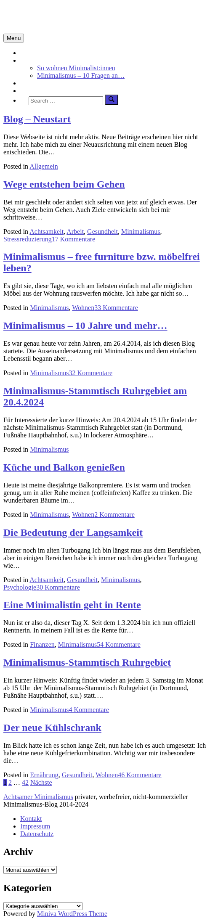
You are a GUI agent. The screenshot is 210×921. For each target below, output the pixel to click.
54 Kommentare (119, 644)
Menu (14, 38)
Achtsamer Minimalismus (38, 796)
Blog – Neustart (37, 119)
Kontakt (31, 818)
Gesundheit (102, 231)
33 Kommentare (116, 307)
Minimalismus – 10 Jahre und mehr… (85, 325)
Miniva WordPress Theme (72, 913)
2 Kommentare (114, 514)
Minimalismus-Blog (59, 16)
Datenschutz (36, 833)
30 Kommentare (58, 587)
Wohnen (83, 307)
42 (25, 782)
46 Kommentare (140, 774)
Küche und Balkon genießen (64, 467)
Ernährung (44, 774)
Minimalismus (39, 60)
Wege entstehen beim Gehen (64, 184)
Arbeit (75, 231)
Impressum (35, 826)
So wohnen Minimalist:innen (76, 67)
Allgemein (43, 166)
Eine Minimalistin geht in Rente (72, 604)
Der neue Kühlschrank (52, 727)
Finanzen (42, 644)
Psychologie (19, 587)
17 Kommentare (74, 239)
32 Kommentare (91, 372)
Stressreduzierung (27, 239)
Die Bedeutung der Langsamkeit (73, 532)
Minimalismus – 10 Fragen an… (81, 75)
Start (26, 52)
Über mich (34, 90)
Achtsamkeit (37, 83)
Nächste (41, 782)
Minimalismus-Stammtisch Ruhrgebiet (87, 662)
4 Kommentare (89, 709)
